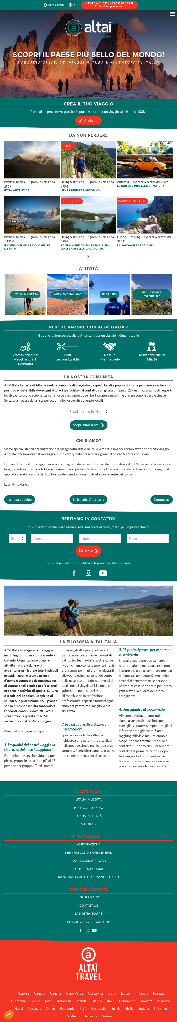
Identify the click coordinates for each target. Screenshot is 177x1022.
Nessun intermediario (109, 357)
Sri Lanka (160, 1008)
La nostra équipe (20, 499)
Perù (82, 1008)
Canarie (55, 993)
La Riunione (127, 1001)
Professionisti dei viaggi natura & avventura (25, 359)
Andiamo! (91, 120)
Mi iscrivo (86, 550)
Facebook (80, 930)
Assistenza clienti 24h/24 (152, 357)
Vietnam (108, 1016)
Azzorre (23, 993)
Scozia (116, 1008)
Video (94, 930)
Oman (50, 1008)
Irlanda (81, 1001)
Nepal (18, 1008)
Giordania (18, 1001)
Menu (172, 14)
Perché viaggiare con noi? (88, 921)
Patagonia (67, 1008)
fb (74, 573)
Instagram (87, 930)
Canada (39, 993)
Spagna (143, 1008)
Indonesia (64, 1001)
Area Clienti (56, 5)
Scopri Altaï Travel (86, 425)
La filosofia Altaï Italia (88, 499)
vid (103, 573)
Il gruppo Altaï (88, 897)
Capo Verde (74, 993)
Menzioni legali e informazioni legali (88, 877)
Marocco (163, 1001)
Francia (158, 993)
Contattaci (161, 499)
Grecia (35, 1001)
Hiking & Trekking (88, 807)
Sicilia (129, 1008)
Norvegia (34, 1008)
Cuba (112, 993)
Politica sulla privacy (88, 860)
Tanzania (90, 1016)
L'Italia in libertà (88, 799)
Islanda (96, 1001)
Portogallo (99, 1008)
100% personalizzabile (67, 357)
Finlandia (141, 993)
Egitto (125, 993)
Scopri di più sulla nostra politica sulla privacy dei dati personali (88, 563)
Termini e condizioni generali (89, 852)
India (48, 1001)
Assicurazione (88, 844)
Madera (146, 1001)
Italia (110, 1001)
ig (88, 573)
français (70, 5)
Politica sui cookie (88, 869)
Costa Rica (95, 993)
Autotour (88, 824)
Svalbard (73, 1016)
